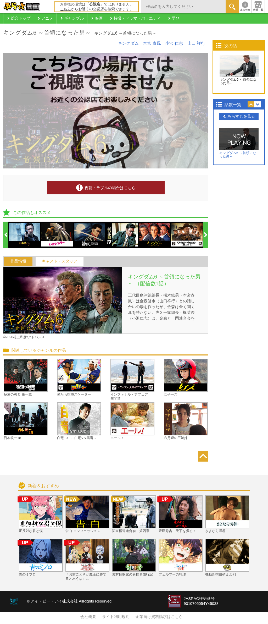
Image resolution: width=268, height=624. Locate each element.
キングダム (128, 43)
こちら (65, 9)
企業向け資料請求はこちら (159, 617)
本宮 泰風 (152, 43)
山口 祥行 (196, 43)
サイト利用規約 (116, 617)
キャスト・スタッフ (59, 261)
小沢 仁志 (174, 43)
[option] (25, 235)
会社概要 (88, 617)
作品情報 (18, 261)
